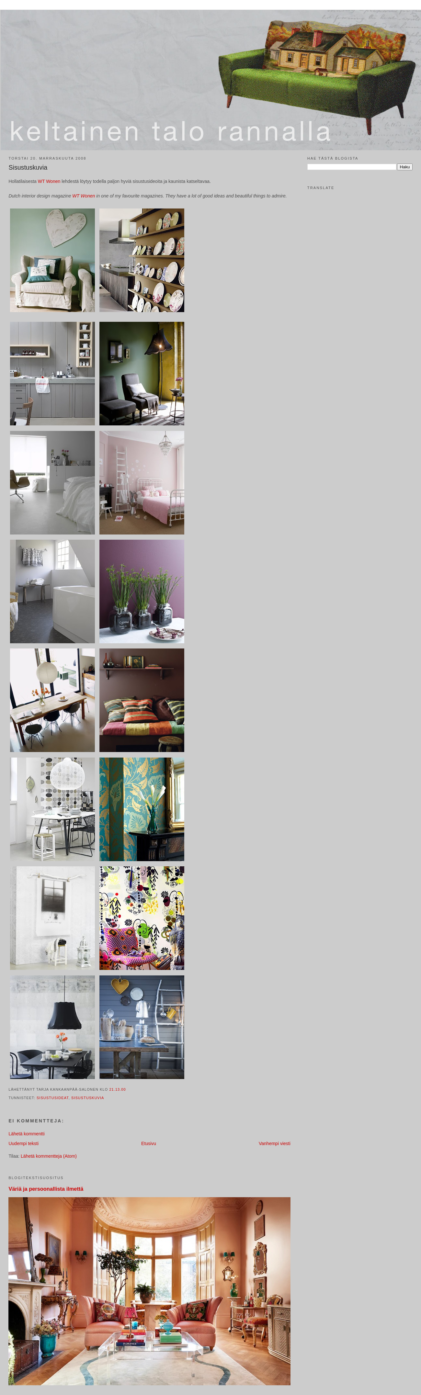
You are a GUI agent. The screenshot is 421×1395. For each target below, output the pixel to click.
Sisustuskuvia (27, 167)
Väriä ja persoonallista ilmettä (45, 1189)
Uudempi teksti (23, 1143)
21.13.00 (117, 1089)
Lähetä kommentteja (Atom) (49, 1156)
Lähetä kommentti (26, 1133)
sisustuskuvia (87, 1098)
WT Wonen (50, 181)
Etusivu (148, 1143)
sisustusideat (53, 1098)
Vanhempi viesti (274, 1143)
